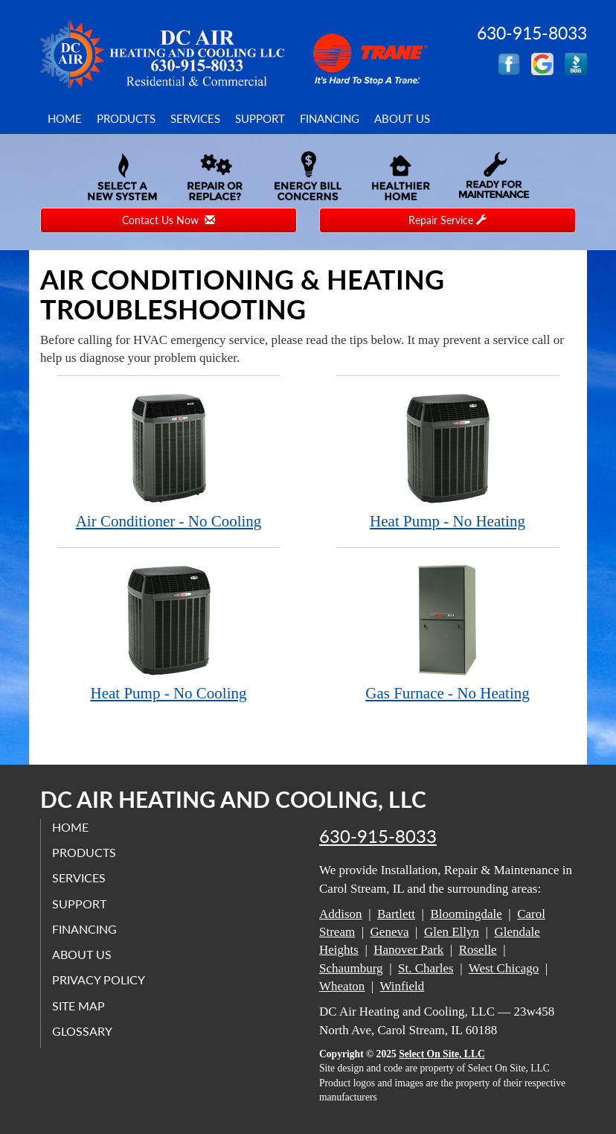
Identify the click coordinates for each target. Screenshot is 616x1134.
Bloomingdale (465, 914)
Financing (329, 118)
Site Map (78, 1005)
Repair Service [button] (447, 220)
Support (260, 118)
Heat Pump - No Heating (447, 460)
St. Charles (426, 968)
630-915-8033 (378, 836)
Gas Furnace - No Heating (447, 632)
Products (126, 118)
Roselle (478, 950)
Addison (340, 914)
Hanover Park (408, 950)
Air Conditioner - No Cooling (168, 460)
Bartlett (396, 914)
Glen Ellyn (451, 932)
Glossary (82, 1031)
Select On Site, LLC (442, 1054)
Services (195, 118)
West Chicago (504, 968)
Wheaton (342, 986)
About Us (402, 118)
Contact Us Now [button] (168, 220)
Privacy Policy (98, 979)
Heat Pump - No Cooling (168, 632)
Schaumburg (351, 968)
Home (65, 118)
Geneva (389, 932)
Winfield (401, 986)
